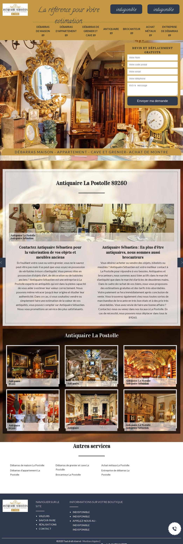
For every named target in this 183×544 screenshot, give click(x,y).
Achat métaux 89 (150, 31)
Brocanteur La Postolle (68, 474)
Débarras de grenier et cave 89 (90, 31)
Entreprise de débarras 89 (169, 31)
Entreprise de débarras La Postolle (115, 472)
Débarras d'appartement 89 (66, 31)
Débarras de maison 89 (43, 31)
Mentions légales (91, 541)
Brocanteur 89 (131, 31)
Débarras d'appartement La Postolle (25, 472)
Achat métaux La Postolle (115, 465)
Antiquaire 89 (111, 31)
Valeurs (44, 516)
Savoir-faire (47, 520)
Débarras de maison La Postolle (27, 465)
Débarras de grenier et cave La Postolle (72, 467)
